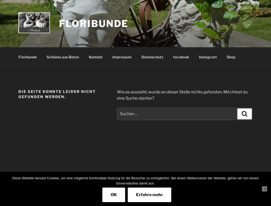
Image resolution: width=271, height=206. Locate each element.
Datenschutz (152, 57)
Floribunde (94, 23)
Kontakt (96, 57)
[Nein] (264, 188)
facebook (181, 57)
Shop (231, 57)
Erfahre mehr (149, 194)
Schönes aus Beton (63, 57)
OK (114, 194)
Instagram (208, 57)
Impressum (122, 57)
